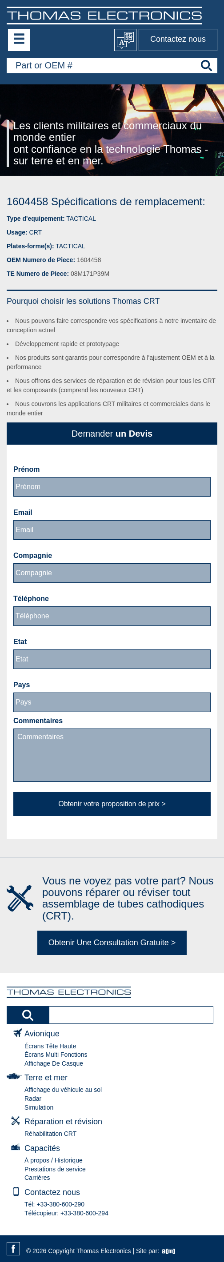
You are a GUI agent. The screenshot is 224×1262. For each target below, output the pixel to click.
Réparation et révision (63, 1121)
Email (22, 512)
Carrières (37, 1177)
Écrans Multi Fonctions (56, 1054)
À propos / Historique (53, 1160)
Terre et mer (46, 1077)
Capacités (42, 1148)
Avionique (42, 1033)
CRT (35, 232)
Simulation (38, 1107)
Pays (21, 685)
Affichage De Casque (53, 1063)
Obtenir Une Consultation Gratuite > (112, 942)
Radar (32, 1098)
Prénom (26, 469)
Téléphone (31, 598)
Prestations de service (55, 1169)
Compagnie (32, 555)
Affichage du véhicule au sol (63, 1089)
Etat (20, 641)
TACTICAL (81, 218)
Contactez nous (178, 39)
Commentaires (38, 721)
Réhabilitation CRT (50, 1133)
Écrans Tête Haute (50, 1046)
